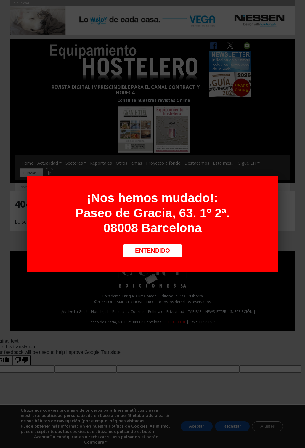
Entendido (152, 250)
